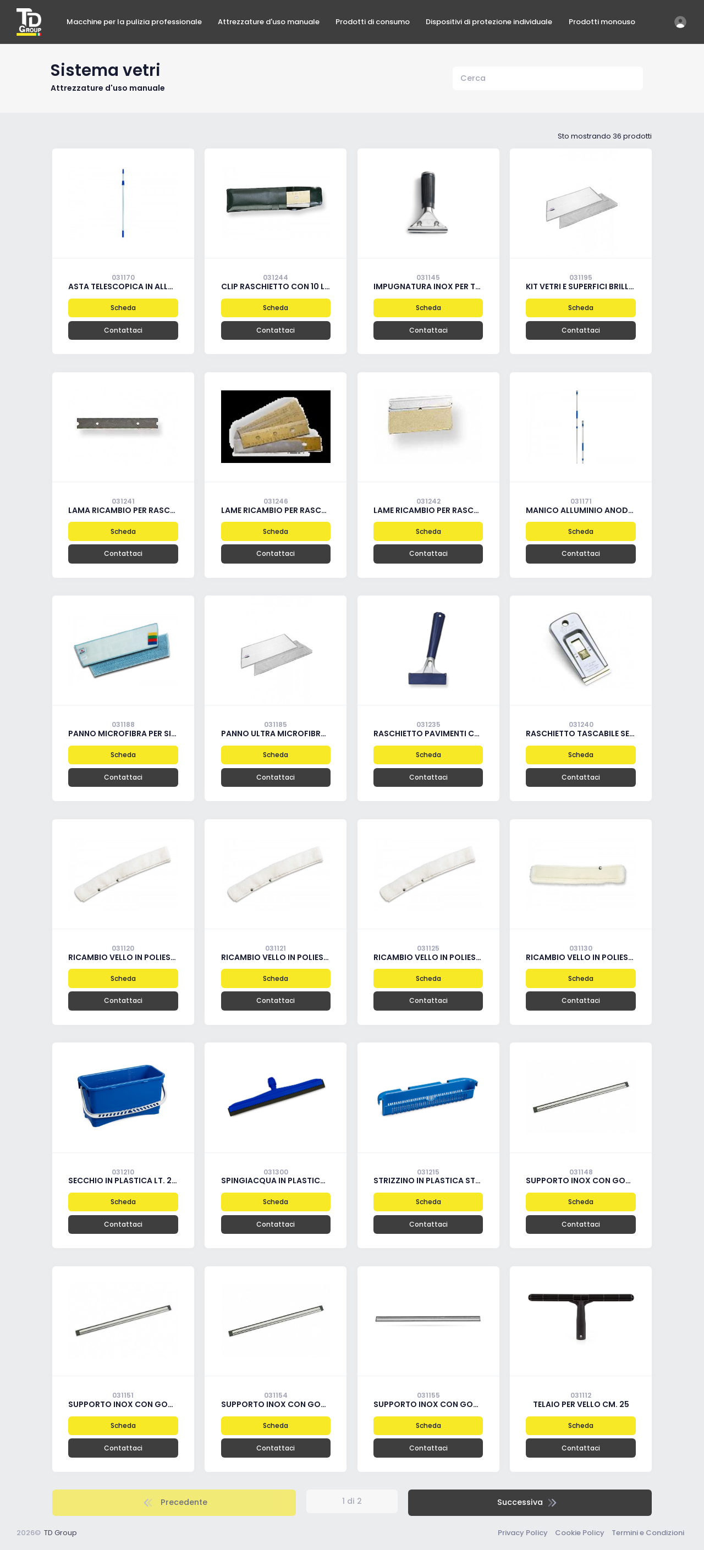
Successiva (528, 1502)
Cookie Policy (579, 1532)
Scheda (123, 307)
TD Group (60, 1532)
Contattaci (123, 330)
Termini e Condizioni (648, 1532)
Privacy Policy (523, 1532)
